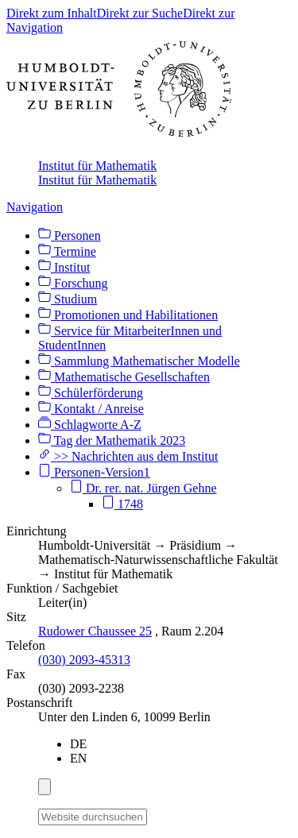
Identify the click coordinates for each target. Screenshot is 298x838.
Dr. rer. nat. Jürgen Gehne (143, 488)
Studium (67, 299)
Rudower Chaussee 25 (95, 631)
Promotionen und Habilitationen (128, 315)
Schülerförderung (90, 393)
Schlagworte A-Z (89, 424)
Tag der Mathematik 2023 (111, 440)
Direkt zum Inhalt (51, 13)
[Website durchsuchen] (92, 817)
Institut (64, 267)
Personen (69, 235)
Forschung (73, 283)
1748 (122, 504)
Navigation (34, 207)
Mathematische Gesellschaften (124, 377)
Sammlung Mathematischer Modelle (139, 361)
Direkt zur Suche (140, 13)
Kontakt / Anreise (91, 408)
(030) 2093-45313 (84, 659)
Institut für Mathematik (97, 165)
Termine (67, 251)
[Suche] (156, 814)
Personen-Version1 (94, 472)
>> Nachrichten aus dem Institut (128, 456)
